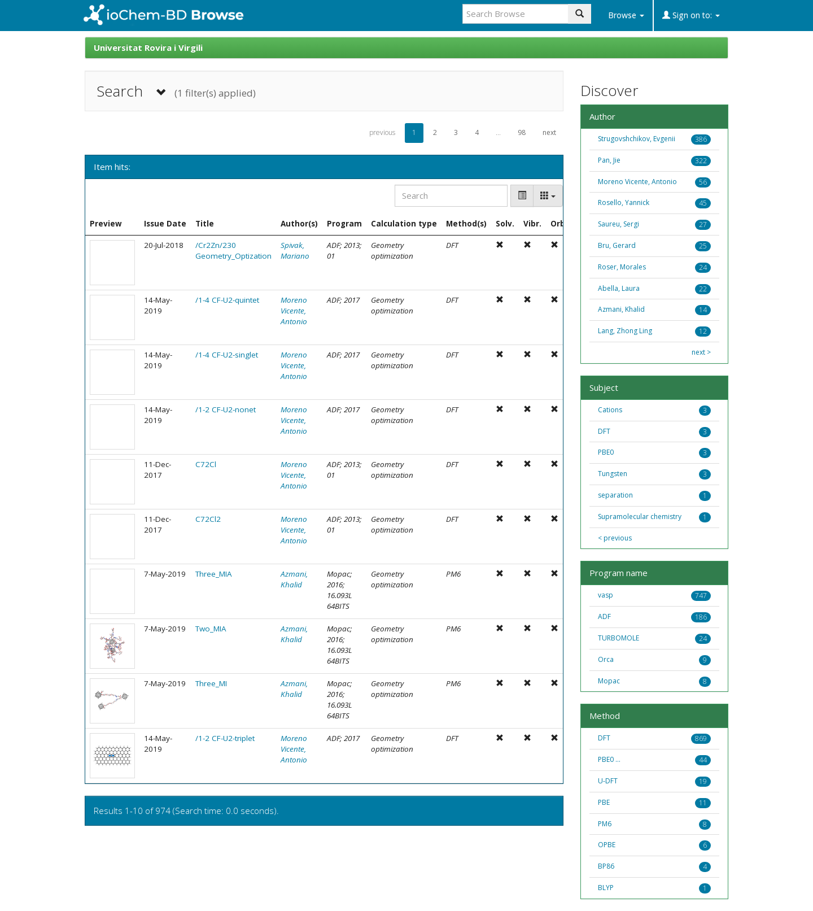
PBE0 (606, 452)
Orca (606, 659)
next (549, 132)
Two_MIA (210, 629)
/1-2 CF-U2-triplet (225, 738)
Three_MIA (213, 574)
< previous (615, 538)
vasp (605, 595)
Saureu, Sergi (618, 224)
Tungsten (612, 473)
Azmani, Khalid (294, 579)
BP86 (606, 866)
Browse (626, 15)
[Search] (451, 196)
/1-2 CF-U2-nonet (225, 409)
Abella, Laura (619, 288)
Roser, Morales (622, 267)
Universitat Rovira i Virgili (148, 47)
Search (176, 91)
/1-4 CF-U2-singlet (226, 355)
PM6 (604, 824)
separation (615, 495)
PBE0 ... (609, 759)
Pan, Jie (609, 160)
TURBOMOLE (618, 638)
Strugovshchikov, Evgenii (636, 138)
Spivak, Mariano (295, 250)
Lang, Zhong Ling (625, 330)
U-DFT (608, 781)
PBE (604, 802)
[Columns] (548, 196)
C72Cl (205, 464)
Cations (610, 410)
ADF (604, 616)
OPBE (606, 844)
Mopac (609, 681)
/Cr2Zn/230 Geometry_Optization (233, 250)
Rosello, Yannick (623, 202)
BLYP (606, 887)
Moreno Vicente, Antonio (294, 310)
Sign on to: (691, 15)
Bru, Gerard (617, 245)
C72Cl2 (208, 519)
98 (522, 132)
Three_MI (211, 683)
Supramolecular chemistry (639, 516)
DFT (604, 431)
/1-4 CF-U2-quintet (227, 300)
